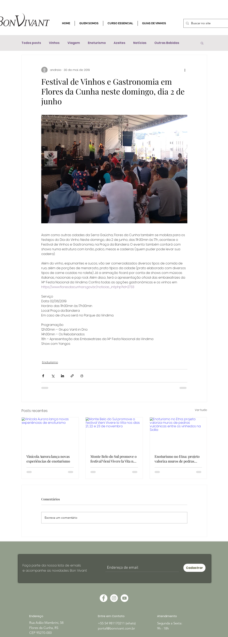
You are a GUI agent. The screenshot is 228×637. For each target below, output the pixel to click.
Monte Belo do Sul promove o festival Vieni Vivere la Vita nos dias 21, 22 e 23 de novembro (113, 459)
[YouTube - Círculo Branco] (124, 598)
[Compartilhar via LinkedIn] (62, 376)
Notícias (139, 43)
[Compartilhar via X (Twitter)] (53, 376)
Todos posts (31, 43)
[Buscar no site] (207, 23)
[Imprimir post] (82, 376)
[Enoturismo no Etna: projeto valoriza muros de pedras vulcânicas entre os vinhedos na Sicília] (178, 433)
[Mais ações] (185, 70)
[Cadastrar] (194, 568)
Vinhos (54, 43)
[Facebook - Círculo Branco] (103, 598)
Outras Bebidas (166, 43)
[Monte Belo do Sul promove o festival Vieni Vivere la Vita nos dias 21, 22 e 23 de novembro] (114, 433)
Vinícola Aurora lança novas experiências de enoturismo (48, 459)
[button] (202, 43)
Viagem (74, 43)
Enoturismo (97, 43)
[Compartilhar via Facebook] (43, 376)
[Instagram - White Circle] (114, 598)
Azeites (119, 43)
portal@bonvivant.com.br (116, 628)
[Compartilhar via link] (72, 376)
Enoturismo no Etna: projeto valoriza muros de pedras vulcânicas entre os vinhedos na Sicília (177, 459)
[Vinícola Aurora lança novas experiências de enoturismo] (50, 433)
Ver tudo (201, 410)
